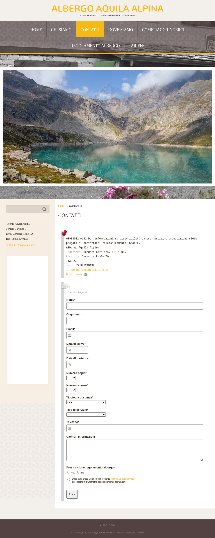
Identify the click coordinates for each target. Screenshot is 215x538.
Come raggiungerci (163, 30)
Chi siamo (61, 30)
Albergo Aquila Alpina (107, 8)
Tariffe (137, 46)
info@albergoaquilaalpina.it (87, 270)
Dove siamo (120, 30)
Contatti (89, 30)
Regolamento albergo (95, 46)
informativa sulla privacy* (123, 479)
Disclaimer (138, 532)
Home (36, 30)
